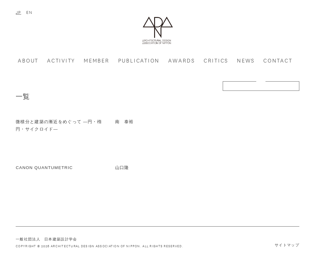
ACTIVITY (61, 60)
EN (29, 12)
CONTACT (277, 60)
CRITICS (216, 60)
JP (18, 12)
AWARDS (181, 60)
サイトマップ (287, 245)
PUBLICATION (139, 60)
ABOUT (28, 60)
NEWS (246, 60)
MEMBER (97, 60)
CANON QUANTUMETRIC (44, 167)
